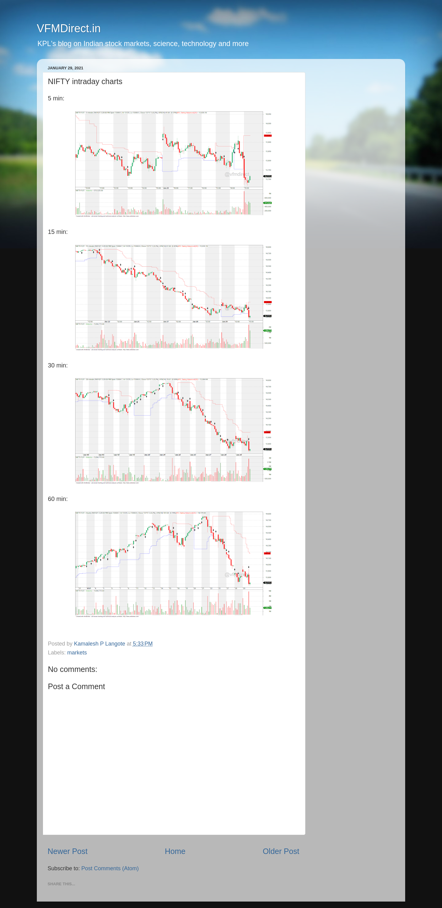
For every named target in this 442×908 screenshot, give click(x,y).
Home (175, 851)
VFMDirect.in (69, 28)
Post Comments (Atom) (110, 868)
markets (77, 653)
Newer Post (67, 851)
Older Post (281, 851)
